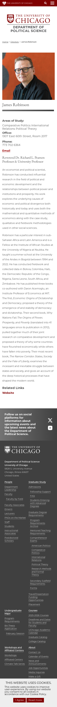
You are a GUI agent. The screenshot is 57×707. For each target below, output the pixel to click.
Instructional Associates (11, 532)
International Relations (38, 559)
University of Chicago (16, 465)
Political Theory (40, 564)
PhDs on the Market (15, 517)
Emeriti (8, 509)
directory (14, 42)
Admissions (35, 486)
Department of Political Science (22, 461)
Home (5, 42)
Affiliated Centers (14, 659)
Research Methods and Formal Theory (41, 571)
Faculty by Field (14, 499)
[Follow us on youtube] (50, 429)
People (8, 482)
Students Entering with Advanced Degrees (40, 503)
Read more (35, 700)
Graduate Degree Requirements (38, 514)
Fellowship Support (40, 491)
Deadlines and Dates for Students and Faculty (39, 622)
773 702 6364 (11, 145)
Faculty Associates (14, 505)
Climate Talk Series (15, 663)
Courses (33, 610)
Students (9, 526)
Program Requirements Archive (37, 523)
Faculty (8, 494)
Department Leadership (11, 488)
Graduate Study (37, 482)
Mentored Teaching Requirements (40, 532)
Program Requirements (12, 620)
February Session (15, 633)
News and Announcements (37, 662)
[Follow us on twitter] (50, 421)
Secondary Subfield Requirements (40, 582)
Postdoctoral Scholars (11, 539)
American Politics (41, 545)
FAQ (32, 496)
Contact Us (34, 652)
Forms (33, 588)
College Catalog (37, 641)
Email (6, 150)
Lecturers (10, 513)
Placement (34, 604)
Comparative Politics (38, 551)
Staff (7, 522)
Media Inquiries (37, 672)
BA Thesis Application (11, 627)
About (32, 647)
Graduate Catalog (38, 637)
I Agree (19, 700)
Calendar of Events (38, 656)
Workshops (11, 655)
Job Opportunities (38, 668)
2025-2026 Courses (39, 615)
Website (8, 393)
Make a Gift (35, 676)
